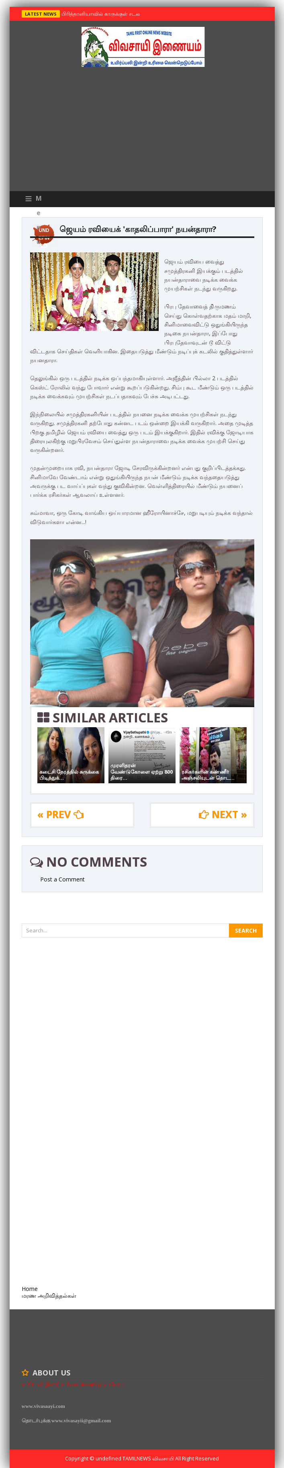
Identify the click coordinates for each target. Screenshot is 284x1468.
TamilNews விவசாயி (149, 1458)
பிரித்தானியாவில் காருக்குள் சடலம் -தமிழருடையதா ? (122, 13)
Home (30, 1289)
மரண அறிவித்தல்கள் (49, 1295)
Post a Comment (62, 879)
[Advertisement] (142, 131)
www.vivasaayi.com (43, 1406)
